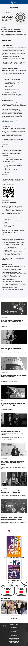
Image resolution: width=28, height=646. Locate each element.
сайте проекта (10, 121)
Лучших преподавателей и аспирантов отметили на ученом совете (12, 433)
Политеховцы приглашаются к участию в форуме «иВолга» (11, 30)
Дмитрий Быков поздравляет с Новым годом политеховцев (12, 321)
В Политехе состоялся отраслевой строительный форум (13, 404)
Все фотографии (14, 618)
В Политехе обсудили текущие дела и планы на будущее (13, 376)
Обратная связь (14, 635)
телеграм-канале (18, 258)
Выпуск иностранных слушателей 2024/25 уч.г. (13, 615)
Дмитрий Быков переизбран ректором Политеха (11, 349)
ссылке (16, 62)
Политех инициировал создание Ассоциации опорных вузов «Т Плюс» (12, 462)
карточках (11, 289)
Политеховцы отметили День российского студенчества (11, 491)
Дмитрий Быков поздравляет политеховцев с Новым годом (11, 518)
